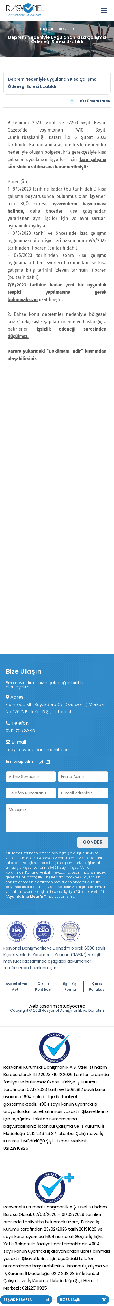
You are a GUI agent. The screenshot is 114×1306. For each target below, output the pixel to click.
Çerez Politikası (97, 986)
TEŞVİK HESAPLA (26, 1299)
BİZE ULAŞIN (83, 1299)
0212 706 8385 (20, 731)
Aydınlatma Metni (16, 986)
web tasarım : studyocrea (57, 1006)
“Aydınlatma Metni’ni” (26, 896)
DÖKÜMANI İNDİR (89, 101)
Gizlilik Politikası (43, 986)
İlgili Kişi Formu (70, 986)
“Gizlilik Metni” (89, 891)
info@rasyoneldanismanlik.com (38, 750)
